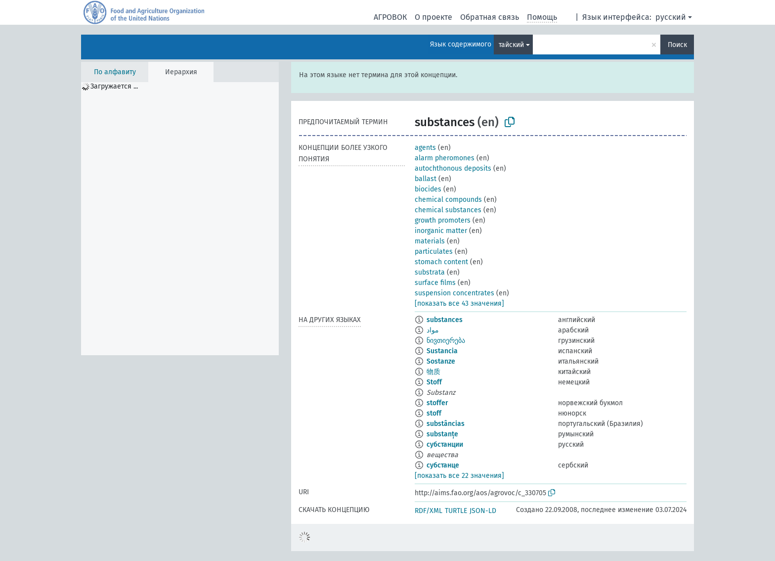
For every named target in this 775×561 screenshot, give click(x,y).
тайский (511, 45)
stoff (434, 413)
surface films (435, 283)
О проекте (433, 17)
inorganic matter (441, 231)
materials (430, 241)
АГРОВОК (390, 17)
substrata (430, 272)
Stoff (434, 382)
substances (445, 320)
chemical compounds (448, 199)
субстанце (443, 465)
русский (670, 17)
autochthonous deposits (453, 168)
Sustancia (442, 351)
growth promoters (443, 220)
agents (425, 147)
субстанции (445, 444)
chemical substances (448, 210)
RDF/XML (428, 511)
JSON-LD (483, 511)
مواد (433, 330)
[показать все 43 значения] (459, 303)
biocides (428, 189)
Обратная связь (489, 17)
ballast (425, 179)
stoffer (437, 403)
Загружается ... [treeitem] (114, 86)
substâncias (446, 424)
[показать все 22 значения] (459, 475)
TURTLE (456, 511)
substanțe (442, 434)
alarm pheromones (444, 158)
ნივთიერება (446, 340)
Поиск (677, 45)
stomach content (441, 262)
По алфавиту (115, 72)
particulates (434, 251)
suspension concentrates (454, 293)
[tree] (180, 218)
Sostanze (441, 361)
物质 (433, 372)
